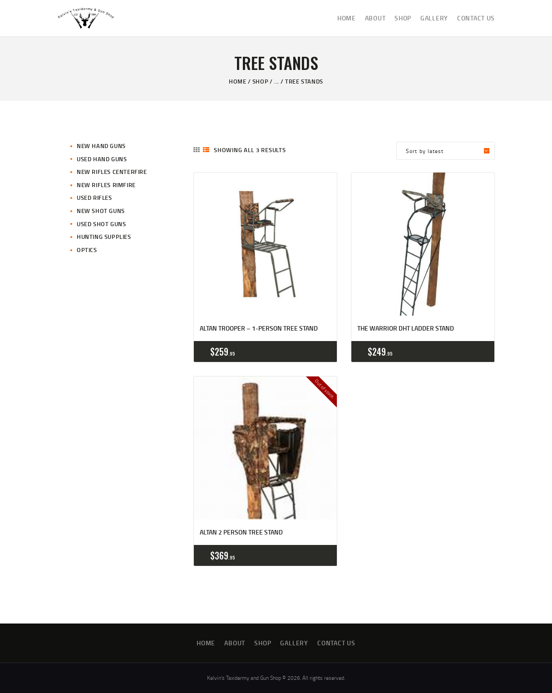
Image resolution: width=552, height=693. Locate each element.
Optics (87, 250)
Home (237, 81)
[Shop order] (445, 151)
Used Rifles (94, 197)
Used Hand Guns (102, 159)
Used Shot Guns (101, 224)
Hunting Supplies (104, 237)
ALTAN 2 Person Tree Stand (241, 532)
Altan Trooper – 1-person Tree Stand (259, 328)
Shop (260, 81)
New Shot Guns (101, 211)
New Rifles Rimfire (106, 185)
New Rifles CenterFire (112, 172)
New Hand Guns (101, 146)
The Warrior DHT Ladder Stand (405, 328)
